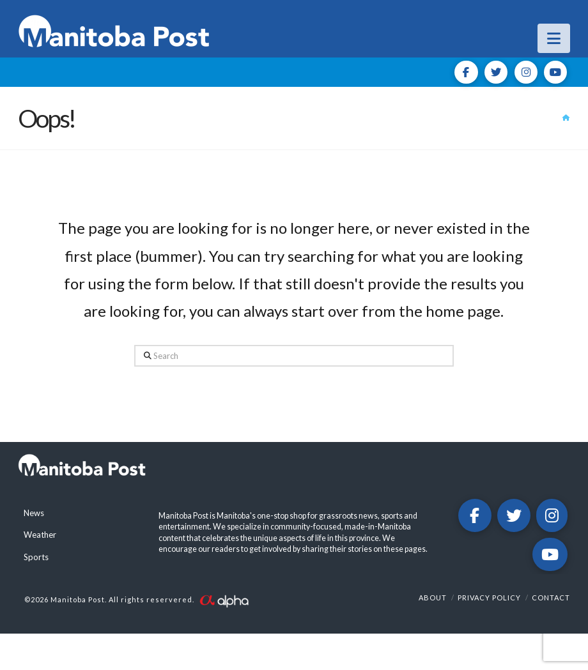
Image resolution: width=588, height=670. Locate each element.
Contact (551, 597)
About (433, 597)
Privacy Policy (489, 597)
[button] (554, 38)
